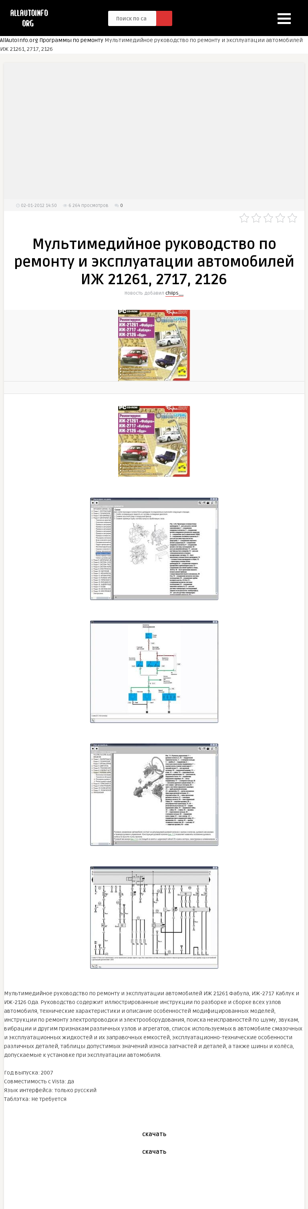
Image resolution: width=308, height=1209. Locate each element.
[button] (284, 18)
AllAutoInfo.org (19, 40)
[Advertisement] (154, 131)
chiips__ (174, 293)
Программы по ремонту (71, 40)
